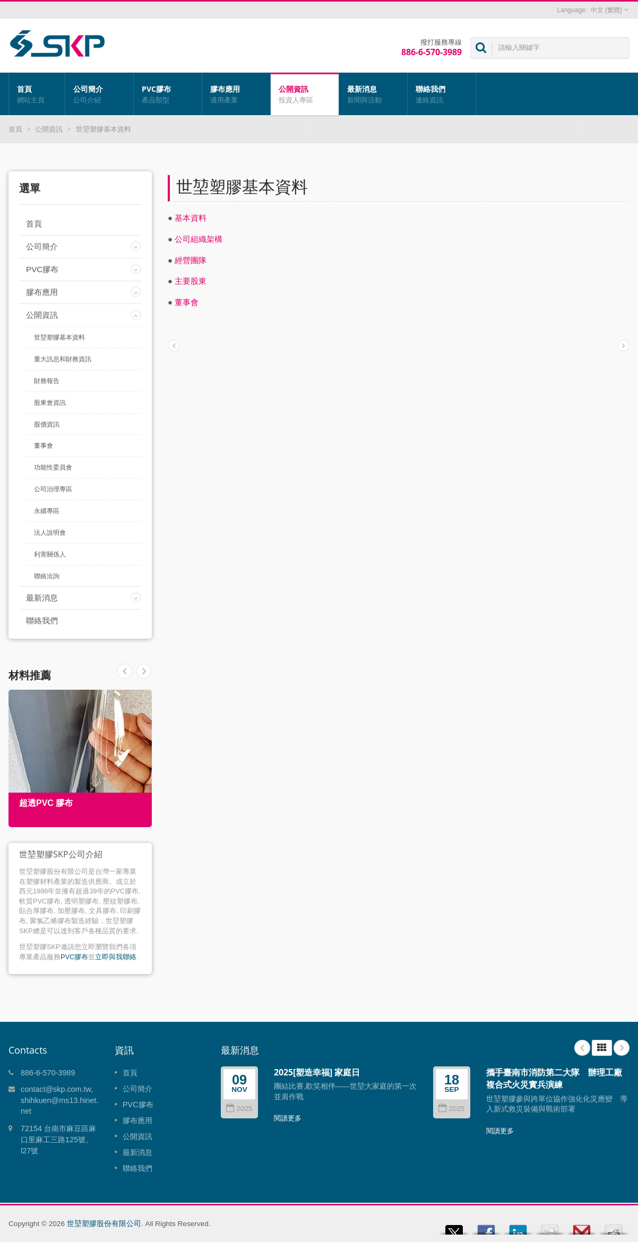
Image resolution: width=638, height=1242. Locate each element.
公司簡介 (99, 94)
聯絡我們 (442, 94)
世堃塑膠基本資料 (103, 129)
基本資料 (190, 217)
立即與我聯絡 (115, 957)
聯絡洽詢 (46, 576)
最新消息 (373, 94)
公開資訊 (305, 94)
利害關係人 (50, 554)
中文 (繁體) (606, 10)
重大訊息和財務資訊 (62, 359)
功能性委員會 (53, 467)
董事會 (43, 445)
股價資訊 (46, 424)
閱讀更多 (287, 1118)
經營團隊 (190, 260)
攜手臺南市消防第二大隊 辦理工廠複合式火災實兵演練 (554, 1078)
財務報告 (46, 381)
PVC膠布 (168, 94)
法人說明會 (50, 532)
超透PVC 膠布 (46, 802)
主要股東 (190, 280)
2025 (239, 1109)
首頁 (37, 94)
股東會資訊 (50, 402)
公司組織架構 (198, 239)
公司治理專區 (53, 489)
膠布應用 (236, 94)
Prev (144, 671)
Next (125, 671)
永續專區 (46, 511)
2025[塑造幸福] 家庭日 (317, 1072)
